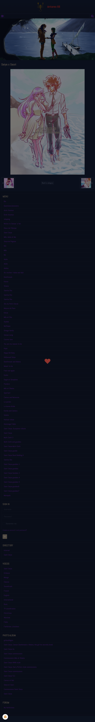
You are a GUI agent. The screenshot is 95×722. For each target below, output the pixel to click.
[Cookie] (5, 717)
